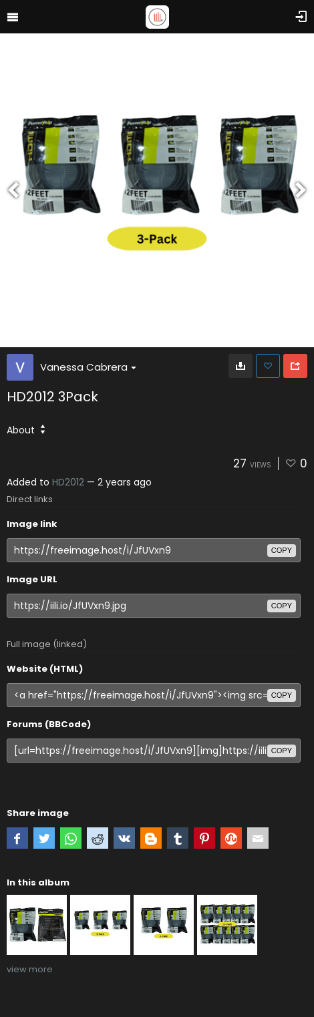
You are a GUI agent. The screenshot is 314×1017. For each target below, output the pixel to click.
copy (281, 550)
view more (30, 969)
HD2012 (68, 482)
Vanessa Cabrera (88, 367)
